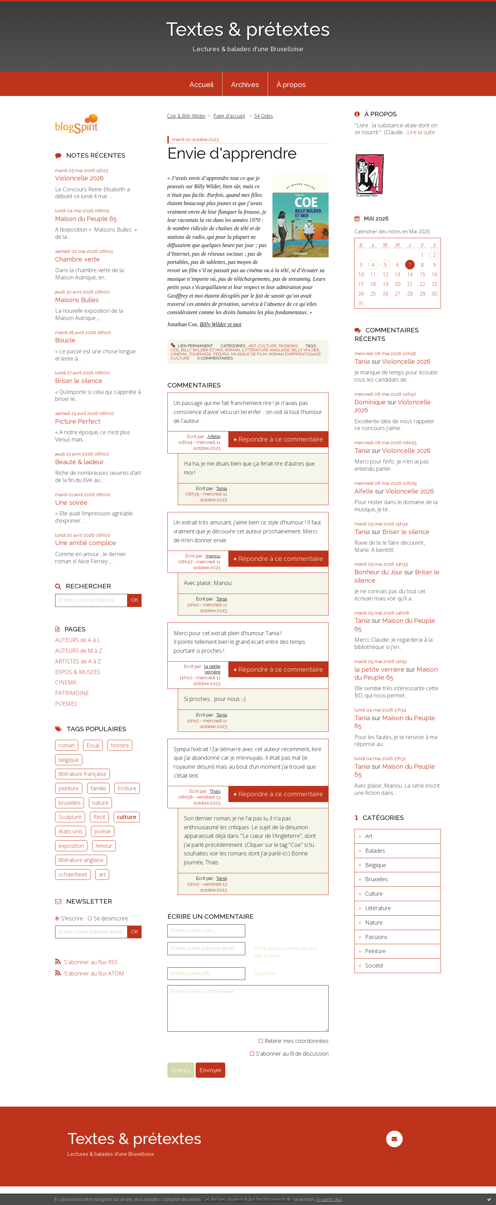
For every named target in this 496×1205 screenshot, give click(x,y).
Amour (104, 846)
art (102, 874)
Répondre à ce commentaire (280, 439)
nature (100, 803)
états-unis (71, 831)
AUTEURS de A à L (77, 640)
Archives (245, 85)
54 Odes (263, 116)
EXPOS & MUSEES (77, 672)
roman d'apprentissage (295, 354)
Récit (99, 817)
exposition (71, 846)
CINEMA (65, 682)
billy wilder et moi (202, 350)
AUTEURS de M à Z (78, 650)
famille (98, 788)
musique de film (249, 354)
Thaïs (215, 791)
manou (213, 555)
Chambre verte (77, 259)
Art (252, 345)
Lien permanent (192, 345)
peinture (69, 788)
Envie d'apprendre (232, 153)
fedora (221, 354)
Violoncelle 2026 (79, 178)
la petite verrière (212, 669)
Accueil (201, 85)
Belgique (375, 865)
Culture (267, 345)
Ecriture (126, 788)
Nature (374, 922)
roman (67, 745)
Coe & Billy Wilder (186, 116)
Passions (288, 345)
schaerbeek (73, 874)
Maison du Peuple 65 (86, 218)
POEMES (66, 703)
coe (175, 350)
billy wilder (305, 350)
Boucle (65, 340)
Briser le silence (78, 380)
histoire (120, 745)
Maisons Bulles (77, 299)
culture (126, 817)
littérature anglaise (81, 860)
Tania (221, 488)
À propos (291, 85)
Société (374, 965)
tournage (200, 354)
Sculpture (70, 817)
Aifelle (213, 436)
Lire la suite (421, 132)
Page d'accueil (229, 116)
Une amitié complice (85, 542)
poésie (102, 831)
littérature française (82, 774)
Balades (375, 850)
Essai (92, 745)
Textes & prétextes (248, 29)
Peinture (375, 951)
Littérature (378, 908)
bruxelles (70, 803)
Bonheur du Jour (378, 572)
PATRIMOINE (72, 693)
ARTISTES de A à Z (78, 661)
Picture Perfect (77, 421)
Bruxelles (376, 879)
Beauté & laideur (79, 462)
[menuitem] (201, 84)
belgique (69, 760)
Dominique (370, 402)
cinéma (179, 354)
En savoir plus (329, 1199)
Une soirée (71, 502)
